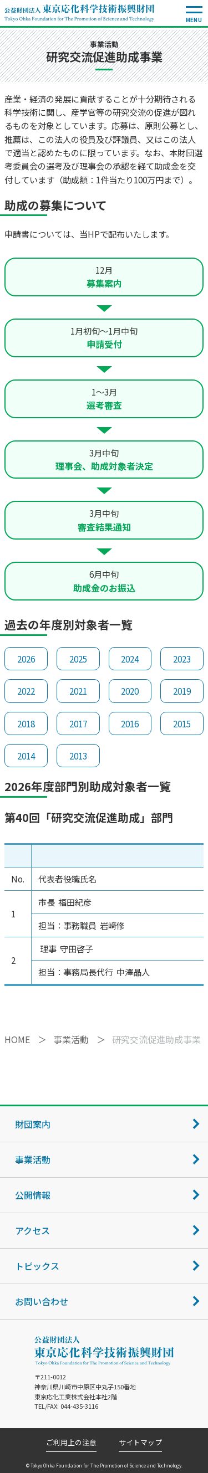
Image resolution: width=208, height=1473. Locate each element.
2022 (26, 691)
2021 (78, 691)
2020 (130, 691)
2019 (182, 691)
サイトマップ (140, 1443)
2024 (130, 659)
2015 (182, 723)
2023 (182, 659)
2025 (78, 659)
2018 (26, 723)
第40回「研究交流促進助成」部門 (88, 817)
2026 (26, 659)
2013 (78, 756)
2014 (26, 756)
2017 (78, 723)
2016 (130, 723)
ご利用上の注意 (71, 1443)
